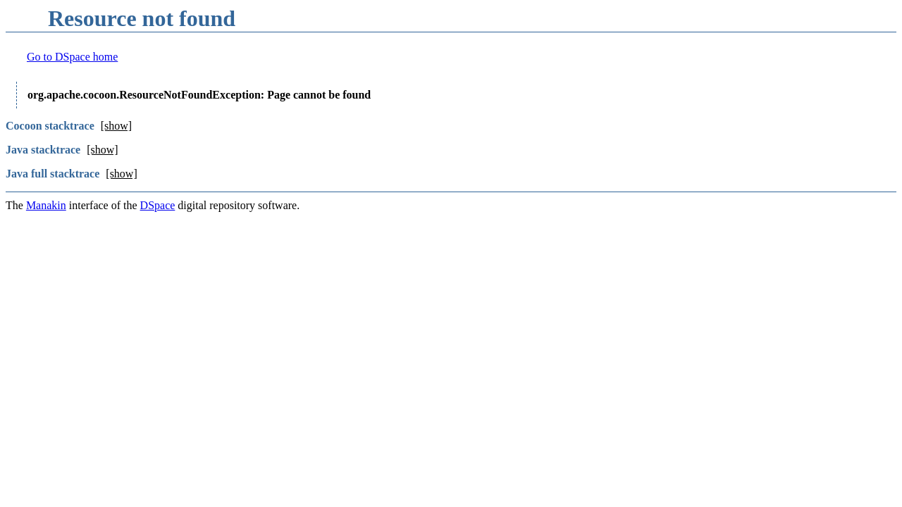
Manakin (46, 205)
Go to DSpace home (72, 57)
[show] (116, 126)
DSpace (157, 205)
